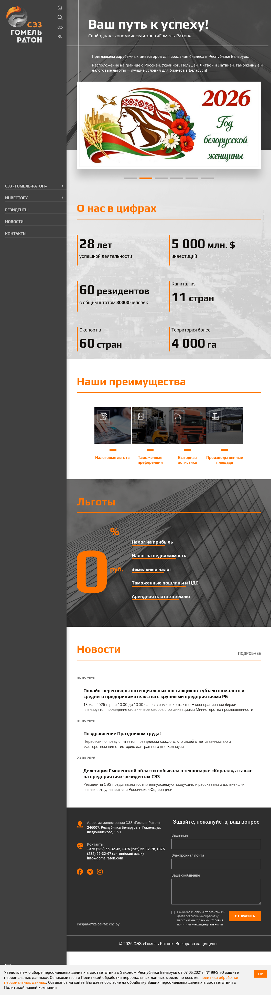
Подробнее (249, 653)
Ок (260, 974)
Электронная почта (187, 855)
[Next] (250, 125)
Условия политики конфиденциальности (200, 922)
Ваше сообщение (185, 875)
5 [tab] (192, 178)
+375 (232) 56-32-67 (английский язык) (126, 851)
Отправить (245, 916)
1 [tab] (130, 178)
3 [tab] (161, 178)
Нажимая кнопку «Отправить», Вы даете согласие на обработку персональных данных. (201, 918)
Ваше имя (179, 835)
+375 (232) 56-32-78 (138, 848)
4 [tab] (176, 178)
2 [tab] (145, 178)
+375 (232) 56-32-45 (103, 848)
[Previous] (87, 125)
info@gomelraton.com (105, 858)
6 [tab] (207, 178)
